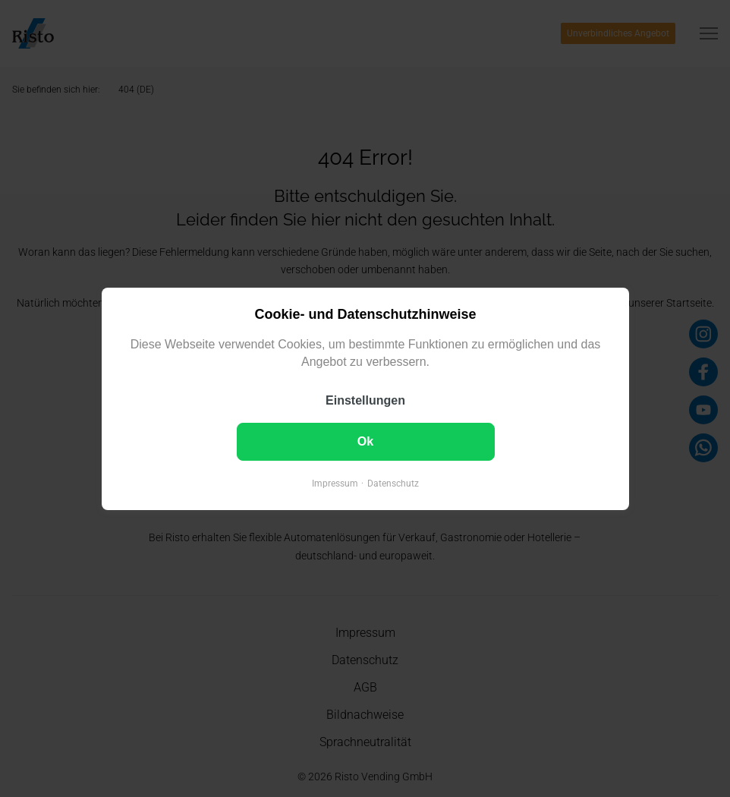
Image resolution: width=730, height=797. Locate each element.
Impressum (335, 482)
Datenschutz (393, 482)
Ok (365, 440)
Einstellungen (365, 399)
